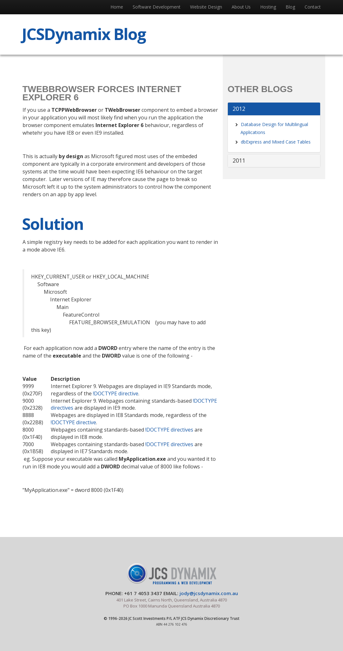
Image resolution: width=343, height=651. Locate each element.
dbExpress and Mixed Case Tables (276, 142)
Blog (290, 7)
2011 (239, 160)
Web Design (206, 7)
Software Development (157, 7)
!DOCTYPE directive (115, 393)
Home (116, 7)
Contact (313, 7)
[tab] (274, 109)
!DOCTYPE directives (169, 429)
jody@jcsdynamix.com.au (209, 593)
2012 (239, 108)
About (241, 7)
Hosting (268, 7)
